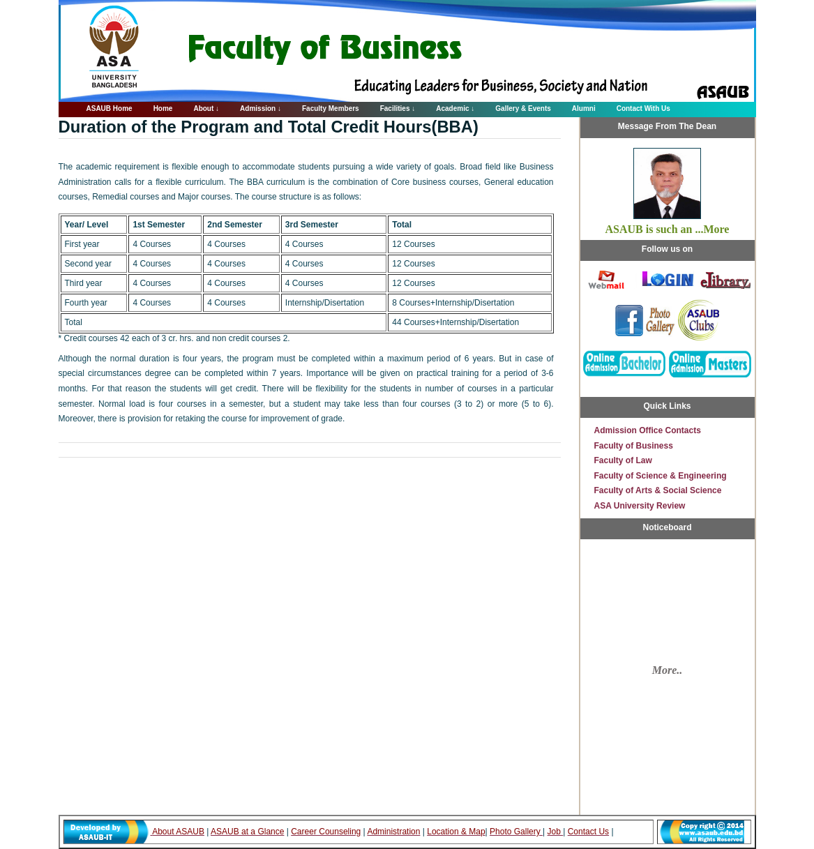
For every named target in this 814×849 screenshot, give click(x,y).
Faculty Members (330, 108)
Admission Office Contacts (647, 430)
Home (163, 108)
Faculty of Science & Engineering (660, 476)
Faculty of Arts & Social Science (658, 490)
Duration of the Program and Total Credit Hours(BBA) (268, 126)
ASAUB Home (109, 108)
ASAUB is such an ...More (667, 229)
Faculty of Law (623, 460)
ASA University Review (640, 506)
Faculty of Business (633, 446)
